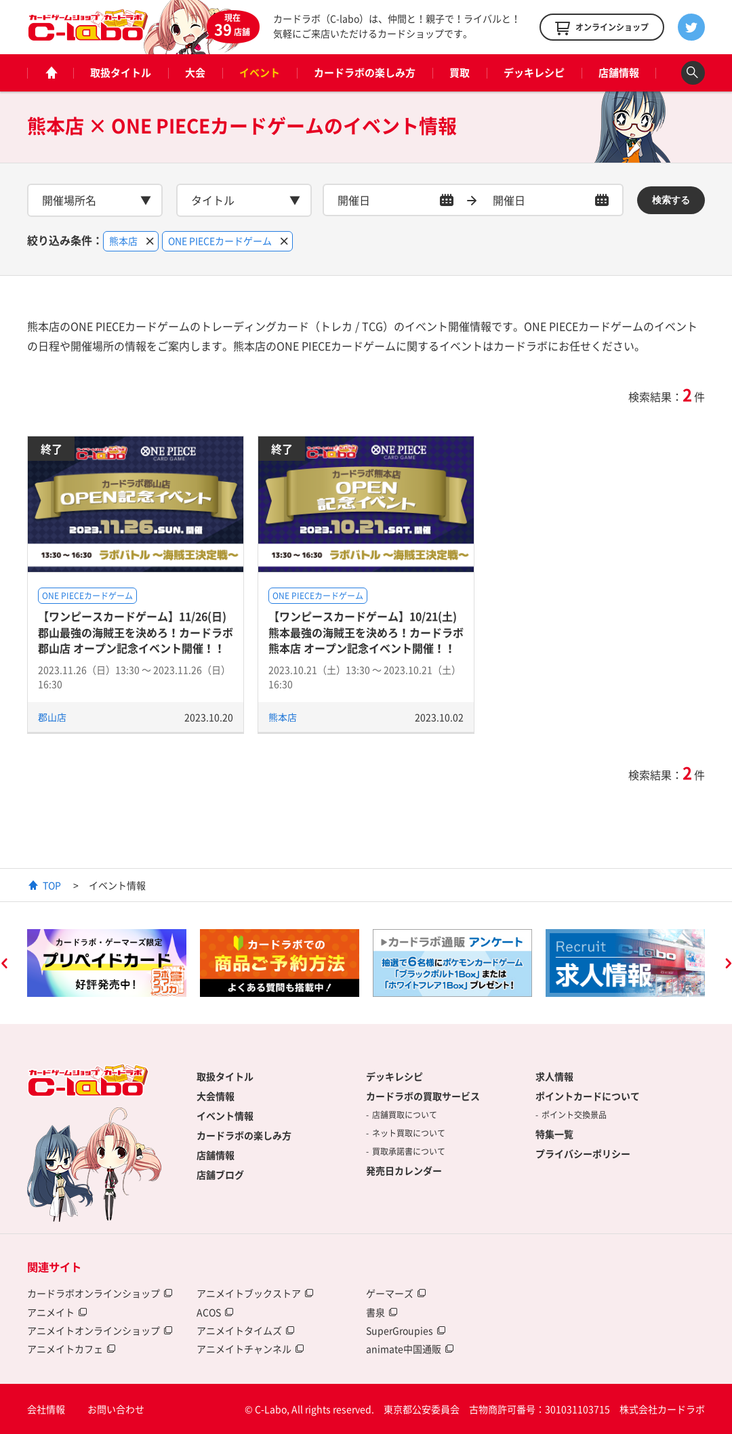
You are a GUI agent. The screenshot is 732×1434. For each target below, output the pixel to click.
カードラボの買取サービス (423, 1096)
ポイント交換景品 (574, 1115)
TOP (52, 885)
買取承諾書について (408, 1151)
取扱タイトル (120, 72)
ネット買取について (408, 1133)
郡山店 (52, 717)
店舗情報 (618, 72)
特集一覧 (554, 1134)
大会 (195, 72)
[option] (106, 963)
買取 (459, 72)
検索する (671, 199)
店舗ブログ (220, 1174)
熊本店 (282, 717)
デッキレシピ (534, 72)
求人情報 (554, 1076)
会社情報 (46, 1409)
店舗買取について (404, 1115)
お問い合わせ (115, 1409)
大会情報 (216, 1096)
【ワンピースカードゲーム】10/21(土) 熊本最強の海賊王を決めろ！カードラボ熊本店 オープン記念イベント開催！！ (366, 632)
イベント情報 (225, 1115)
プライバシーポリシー (582, 1153)
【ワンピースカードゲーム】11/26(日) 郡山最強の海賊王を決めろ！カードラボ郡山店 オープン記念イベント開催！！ (135, 632)
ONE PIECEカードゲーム (87, 596)
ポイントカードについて (587, 1096)
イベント (259, 72)
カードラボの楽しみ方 (364, 72)
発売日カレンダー (404, 1170)
